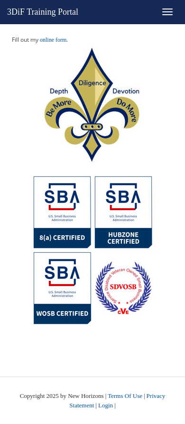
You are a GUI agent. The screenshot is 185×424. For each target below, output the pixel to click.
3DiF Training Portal (42, 12)
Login (105, 405)
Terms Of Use (125, 395)
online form (53, 40)
